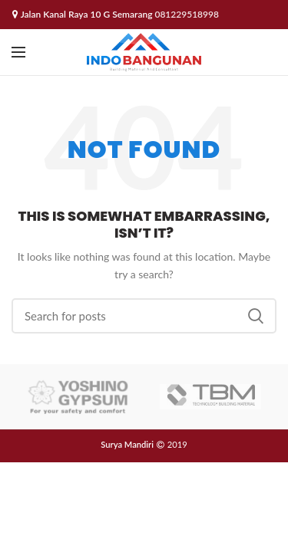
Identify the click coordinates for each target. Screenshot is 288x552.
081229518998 (186, 14)
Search (256, 316)
